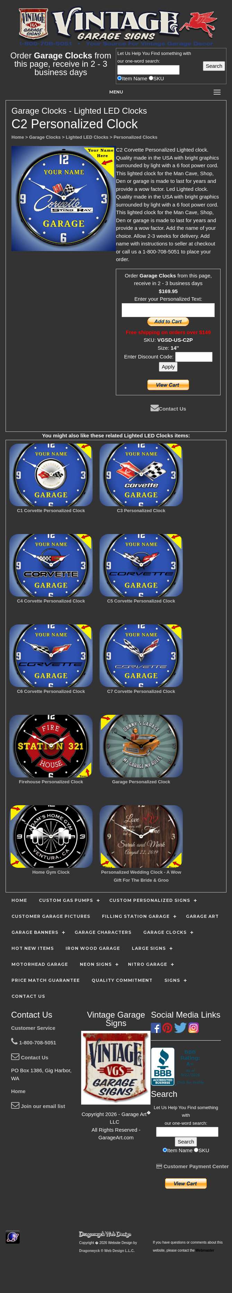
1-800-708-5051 (33, 1042)
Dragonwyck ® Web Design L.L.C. (107, 1251)
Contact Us (168, 409)
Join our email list (38, 1106)
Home (18, 1091)
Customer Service (33, 1028)
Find (155, 53)
